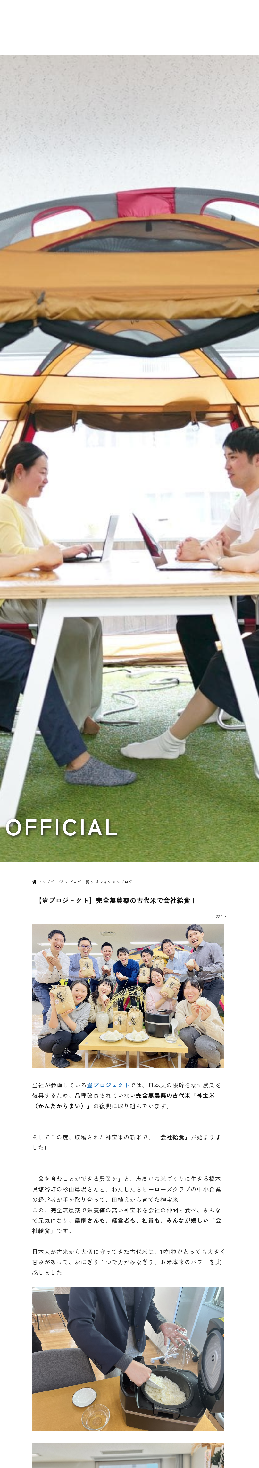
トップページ (47, 881)
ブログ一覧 (79, 881)
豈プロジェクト (108, 1085)
